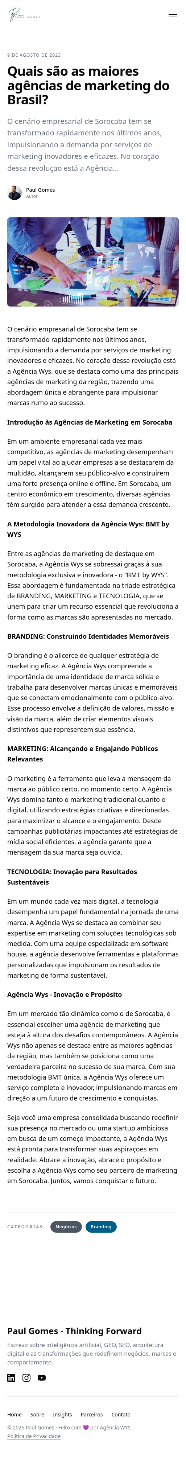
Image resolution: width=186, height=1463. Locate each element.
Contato (121, 1414)
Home (14, 1414)
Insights (62, 1414)
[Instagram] (26, 1378)
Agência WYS (115, 1427)
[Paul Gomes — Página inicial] (30, 14)
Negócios (66, 1227)
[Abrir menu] (173, 14)
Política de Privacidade (34, 1436)
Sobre (37, 1414)
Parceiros (92, 1414)
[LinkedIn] (11, 1378)
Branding (101, 1227)
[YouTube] (42, 1378)
